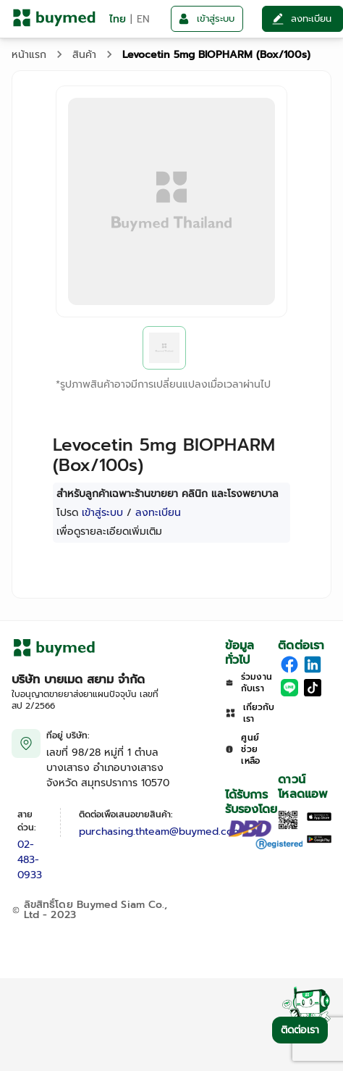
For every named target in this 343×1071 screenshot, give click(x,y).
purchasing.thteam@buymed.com (160, 831)
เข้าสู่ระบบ (102, 512)
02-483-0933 (29, 860)
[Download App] (288, 826)
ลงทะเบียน (158, 512)
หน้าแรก (29, 54)
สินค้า (84, 54)
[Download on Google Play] (319, 840)
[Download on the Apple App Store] (319, 817)
